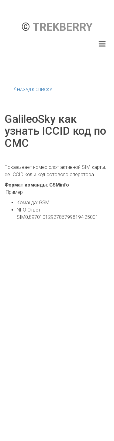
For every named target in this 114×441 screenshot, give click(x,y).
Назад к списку (33, 88)
